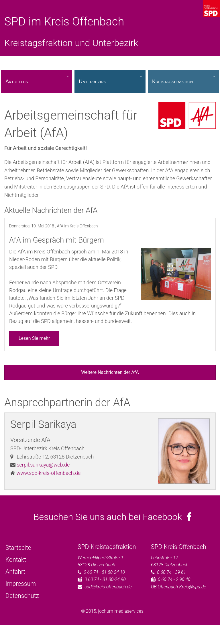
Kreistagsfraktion (172, 81)
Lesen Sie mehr (34, 338)
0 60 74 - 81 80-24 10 (104, 572)
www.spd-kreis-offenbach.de (48, 473)
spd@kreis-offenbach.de (108, 587)
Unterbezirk (92, 81)
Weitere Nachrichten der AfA (110, 372)
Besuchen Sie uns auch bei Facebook (113, 516)
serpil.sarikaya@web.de (43, 465)
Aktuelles (16, 81)
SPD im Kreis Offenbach (64, 21)
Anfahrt (15, 571)
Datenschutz (22, 595)
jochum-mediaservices (121, 611)
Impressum (20, 583)
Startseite (18, 547)
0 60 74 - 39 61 (171, 572)
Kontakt (15, 559)
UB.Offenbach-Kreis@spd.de (178, 587)
